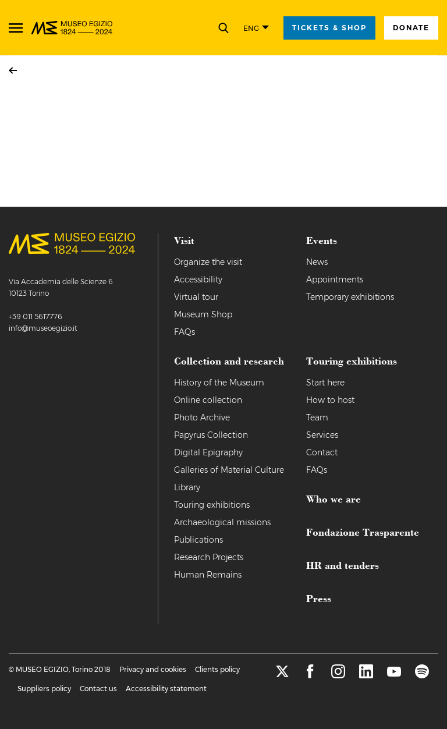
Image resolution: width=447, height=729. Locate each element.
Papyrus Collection (211, 435)
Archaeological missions (222, 522)
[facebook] (310, 675)
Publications (198, 540)
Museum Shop (203, 314)
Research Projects (208, 557)
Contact (322, 452)
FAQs (184, 332)
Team (317, 417)
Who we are (333, 498)
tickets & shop (329, 27)
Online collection (208, 400)
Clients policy (217, 669)
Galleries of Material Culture (229, 470)
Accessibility (198, 279)
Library (187, 487)
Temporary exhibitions (350, 297)
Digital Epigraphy (208, 452)
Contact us (98, 688)
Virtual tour (196, 297)
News (317, 262)
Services (322, 435)
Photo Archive (202, 417)
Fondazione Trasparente (362, 531)
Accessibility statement (166, 688)
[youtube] (394, 675)
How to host (330, 400)
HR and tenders (342, 564)
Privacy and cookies (152, 669)
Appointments (334, 279)
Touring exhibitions (212, 505)
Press (318, 598)
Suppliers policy (44, 688)
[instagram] (338, 675)
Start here (325, 382)
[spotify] (422, 675)
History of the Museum (219, 382)
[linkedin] (366, 675)
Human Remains (208, 574)
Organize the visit (208, 262)
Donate (411, 27)
